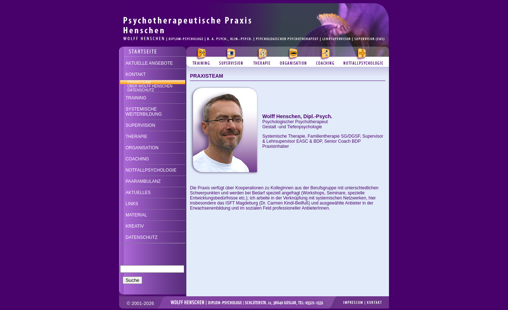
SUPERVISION (140, 125)
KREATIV (135, 226)
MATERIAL (136, 215)
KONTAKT (136, 74)
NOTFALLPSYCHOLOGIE (151, 170)
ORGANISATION (142, 147)
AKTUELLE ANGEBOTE (149, 63)
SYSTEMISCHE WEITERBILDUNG (144, 112)
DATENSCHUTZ (140, 90)
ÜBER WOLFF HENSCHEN (149, 86)
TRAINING (136, 97)
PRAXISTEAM (139, 82)
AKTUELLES (138, 192)
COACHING (137, 159)
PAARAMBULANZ (143, 181)
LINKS (132, 203)
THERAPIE (136, 136)
